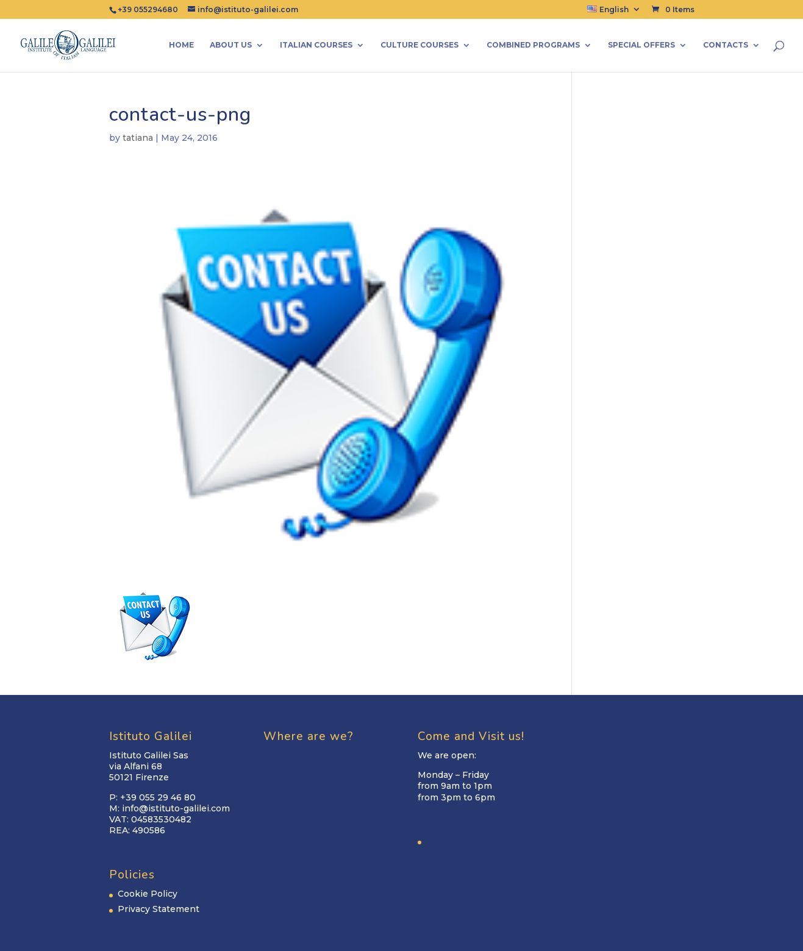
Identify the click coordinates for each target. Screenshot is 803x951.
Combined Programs (533, 45)
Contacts (725, 45)
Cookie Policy (147, 893)
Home (181, 45)
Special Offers (641, 45)
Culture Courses (419, 45)
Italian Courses (316, 45)
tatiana (138, 137)
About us (231, 45)
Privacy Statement (158, 908)
